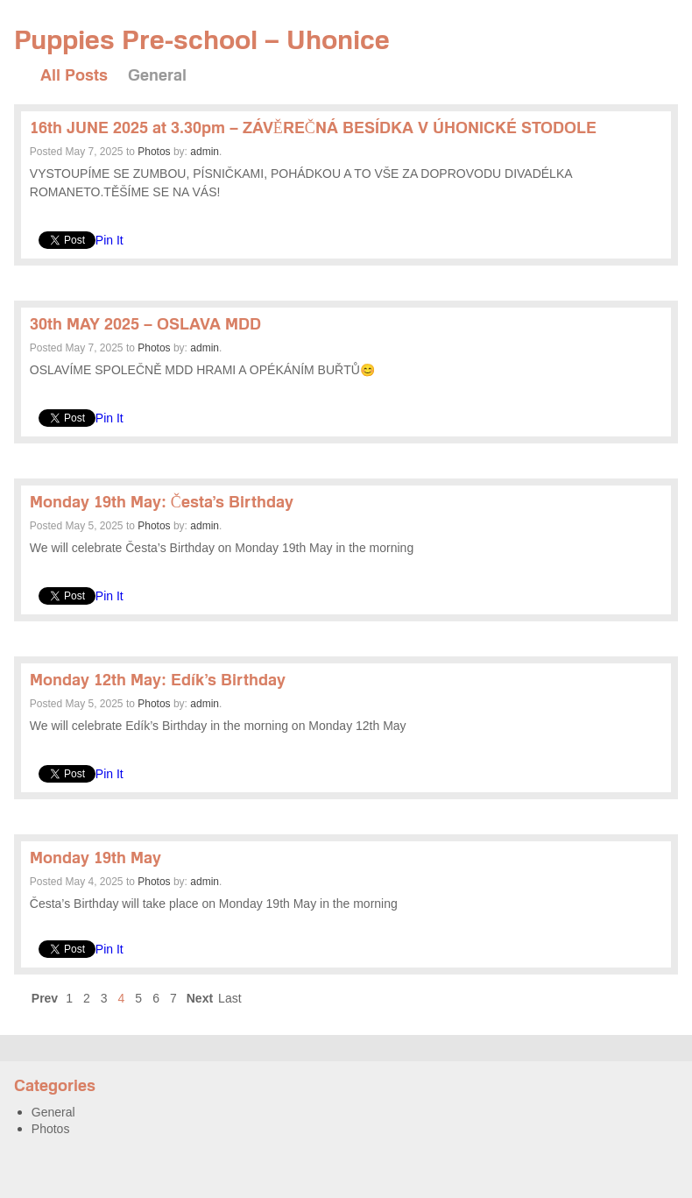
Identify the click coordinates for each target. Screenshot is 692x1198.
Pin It (109, 240)
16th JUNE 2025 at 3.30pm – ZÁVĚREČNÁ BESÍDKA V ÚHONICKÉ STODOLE (313, 127)
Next (200, 998)
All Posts (74, 75)
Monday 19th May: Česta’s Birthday (161, 502)
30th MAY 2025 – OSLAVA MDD (145, 324)
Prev (45, 998)
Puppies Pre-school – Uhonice (202, 39)
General (157, 75)
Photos (154, 151)
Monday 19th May (95, 857)
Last (229, 998)
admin (204, 151)
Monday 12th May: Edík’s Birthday (158, 679)
